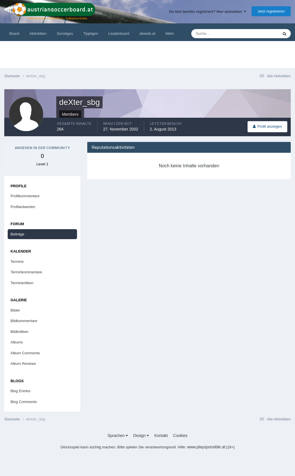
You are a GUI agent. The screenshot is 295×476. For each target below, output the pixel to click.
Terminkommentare (26, 272)
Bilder (15, 310)
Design (141, 435)
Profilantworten (23, 207)
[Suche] (217, 33)
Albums (17, 342)
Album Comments (25, 353)
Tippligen (90, 33)
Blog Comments (24, 402)
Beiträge (17, 234)
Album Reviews (23, 363)
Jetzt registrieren (271, 11)
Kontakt (161, 435)
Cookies (180, 435)
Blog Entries (20, 391)
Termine (17, 261)
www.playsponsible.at (206, 447)
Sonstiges (65, 33)
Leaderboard (118, 33)
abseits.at (147, 33)
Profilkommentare (25, 196)
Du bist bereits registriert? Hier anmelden (207, 11)
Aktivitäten (38, 33)
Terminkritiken (22, 283)
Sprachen (117, 435)
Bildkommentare (24, 321)
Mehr (169, 33)
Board (14, 33)
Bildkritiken (19, 331)
